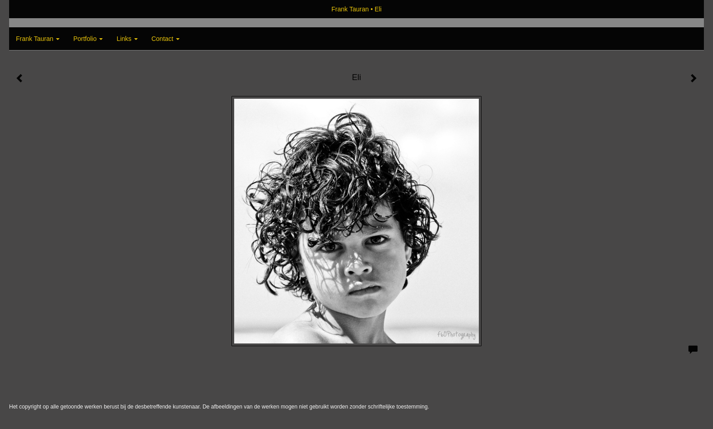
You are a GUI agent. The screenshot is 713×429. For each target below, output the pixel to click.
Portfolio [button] (88, 38)
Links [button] (127, 38)
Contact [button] (165, 38)
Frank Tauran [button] (38, 38)
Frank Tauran (350, 9)
